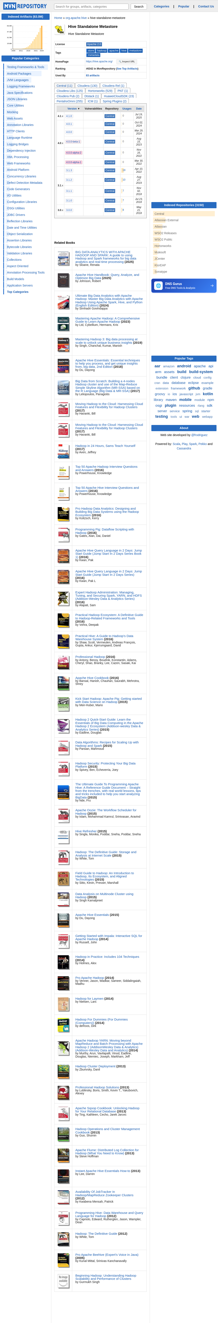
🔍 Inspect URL (127, 61)
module (200, 400)
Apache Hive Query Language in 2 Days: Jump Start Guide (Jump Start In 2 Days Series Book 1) (108, 554)
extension (162, 388)
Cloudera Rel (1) (113, 85)
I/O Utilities (14, 195)
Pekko (202, 444)
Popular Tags (184, 358)
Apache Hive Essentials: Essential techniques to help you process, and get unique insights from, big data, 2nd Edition (107, 363)
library (159, 400)
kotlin (208, 394)
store (91, 50)
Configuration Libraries (22, 202)
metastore (135, 50)
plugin (171, 405)
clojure (186, 377)
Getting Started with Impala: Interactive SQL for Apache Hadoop (108, 937)
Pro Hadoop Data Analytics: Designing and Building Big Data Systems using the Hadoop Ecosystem (107, 512)
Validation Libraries (19, 253)
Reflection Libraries (20, 221)
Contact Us (206, 6)
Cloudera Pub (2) (68, 96)
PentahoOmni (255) (70, 101)
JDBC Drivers (16, 215)
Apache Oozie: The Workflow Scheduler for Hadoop (105, 811)
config (207, 377)
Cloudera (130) (87, 85)
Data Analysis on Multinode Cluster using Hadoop (104, 895)
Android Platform (18, 169)
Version (72, 108)
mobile (186, 400)
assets (170, 372)
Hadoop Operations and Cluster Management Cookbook (107, 1130)
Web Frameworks (18, 163)
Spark (193, 444)
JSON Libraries (17, 99)
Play (184, 444)
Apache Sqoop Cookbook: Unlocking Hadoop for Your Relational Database (107, 1109)
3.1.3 (69, 170)
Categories (161, 6)
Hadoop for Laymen (89, 998)
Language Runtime (19, 137)
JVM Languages (18, 80)
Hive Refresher (86, 831)
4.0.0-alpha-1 (73, 162)
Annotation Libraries (20, 125)
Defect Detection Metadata (24, 182)
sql (197, 411)
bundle (162, 377)
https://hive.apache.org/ (99, 61)
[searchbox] (91, 7)
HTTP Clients (16, 131)
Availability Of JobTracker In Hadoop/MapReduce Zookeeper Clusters (104, 1193)
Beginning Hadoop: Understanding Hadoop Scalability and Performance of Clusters (105, 1277)
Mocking (12, 112)
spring (187, 411)
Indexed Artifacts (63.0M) (25, 16)
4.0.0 (69, 132)
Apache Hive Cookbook (92, 678)
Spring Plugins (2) (114, 101)
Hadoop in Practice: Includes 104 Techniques (107, 956)
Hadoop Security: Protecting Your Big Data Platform (105, 764)
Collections (14, 259)
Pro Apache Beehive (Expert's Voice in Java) (106, 1254)
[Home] (25, 8)
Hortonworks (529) (100, 91)
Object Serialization (20, 234)
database (179, 383)
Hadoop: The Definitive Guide (96, 1233)
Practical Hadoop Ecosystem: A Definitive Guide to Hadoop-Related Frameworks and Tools (109, 616)
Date (139, 108)
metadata (93, 55)
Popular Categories (25, 58)
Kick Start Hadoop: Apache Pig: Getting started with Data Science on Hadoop (108, 700)
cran (157, 383)
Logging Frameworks (21, 86)
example (207, 383)
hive (123, 50)
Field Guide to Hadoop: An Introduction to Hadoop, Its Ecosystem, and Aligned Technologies (104, 876)
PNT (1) (123, 91)
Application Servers (20, 285)
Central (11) (64, 85)
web (196, 416)
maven (172, 400)
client (174, 377)
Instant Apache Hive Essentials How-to (102, 1171)
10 (124, 179)
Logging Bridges (18, 144)
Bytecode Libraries (19, 247)
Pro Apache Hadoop (89, 977)
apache (113, 50)
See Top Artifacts (127, 68)
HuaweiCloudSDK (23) (119, 96)
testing (162, 416)
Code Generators (18, 189)
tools (174, 416)
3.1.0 (69, 200)
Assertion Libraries (19, 240)
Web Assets (15, 118)
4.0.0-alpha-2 (73, 152)
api (210, 366)
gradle (207, 388)
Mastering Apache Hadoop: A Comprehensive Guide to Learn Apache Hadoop (107, 319)
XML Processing (18, 157)
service (175, 411)
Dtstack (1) (92, 96)
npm (211, 400)
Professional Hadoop (90, 657)
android (184, 366)
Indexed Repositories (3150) (184, 205)
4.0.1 (69, 124)
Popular (183, 6)
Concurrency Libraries (21, 176)
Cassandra (184, 448)
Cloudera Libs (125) (70, 91)
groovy (160, 394)
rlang (201, 405)
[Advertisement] (183, 325)
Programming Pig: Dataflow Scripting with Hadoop (104, 530)
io (169, 394)
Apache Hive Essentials (92, 915)
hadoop (101, 50)
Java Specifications (20, 92)
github (194, 388)
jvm (198, 394)
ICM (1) (93, 101)
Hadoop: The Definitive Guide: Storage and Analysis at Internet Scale (105, 853)
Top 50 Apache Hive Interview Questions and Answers (107, 489)
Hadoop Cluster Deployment (95, 1066)
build (182, 372)
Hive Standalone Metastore (93, 26)
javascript (186, 394)
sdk (209, 405)
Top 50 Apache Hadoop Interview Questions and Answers (106, 468)
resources (187, 405)
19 (124, 170)
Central (109, 116)
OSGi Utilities (16, 208)
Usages (127, 108)
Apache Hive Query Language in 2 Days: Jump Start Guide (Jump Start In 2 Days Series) (108, 572)
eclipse (194, 383)
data (166, 383)
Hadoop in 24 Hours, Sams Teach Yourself (105, 446)
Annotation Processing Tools (25, 272)
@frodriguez (199, 435)
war (187, 416)
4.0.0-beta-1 (73, 141)
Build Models (15, 279)
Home (58, 18)
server (163, 411)
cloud (197, 377)
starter (205, 411)
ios (175, 394)
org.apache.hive (76, 18)
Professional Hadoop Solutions (97, 1087)
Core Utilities (15, 105)
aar (158, 366)
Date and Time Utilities (22, 227)
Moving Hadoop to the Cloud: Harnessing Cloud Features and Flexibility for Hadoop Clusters (109, 405)
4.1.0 (69, 116)
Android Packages (19, 73)
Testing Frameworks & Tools (25, 67)
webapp (207, 416)
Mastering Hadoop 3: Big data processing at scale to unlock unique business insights (106, 340)
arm (158, 372)
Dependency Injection (21, 150)
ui (181, 416)
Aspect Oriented (17, 266)
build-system (201, 372)
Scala (176, 444)
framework (179, 388)
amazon (169, 366)
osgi (159, 405)
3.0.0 (69, 210)
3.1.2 (69, 179)
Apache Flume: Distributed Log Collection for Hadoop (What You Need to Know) (107, 1151)
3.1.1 (69, 191)
